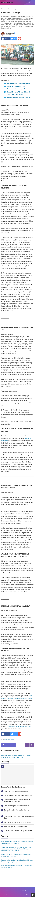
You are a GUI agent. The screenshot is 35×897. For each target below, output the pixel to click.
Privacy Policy (25, 895)
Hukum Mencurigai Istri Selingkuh (18, 83)
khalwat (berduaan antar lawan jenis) (19, 726)
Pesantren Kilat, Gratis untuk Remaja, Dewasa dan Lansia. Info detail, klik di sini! (16, 756)
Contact (23, 891)
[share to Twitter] (13, 38)
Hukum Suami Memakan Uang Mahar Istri (18, 831)
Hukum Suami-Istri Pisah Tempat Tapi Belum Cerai (19, 817)
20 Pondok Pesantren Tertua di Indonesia (17, 822)
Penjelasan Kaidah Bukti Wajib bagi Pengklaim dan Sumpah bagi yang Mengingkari (17, 861)
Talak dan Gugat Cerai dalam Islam (15, 826)
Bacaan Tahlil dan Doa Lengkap (13, 787)
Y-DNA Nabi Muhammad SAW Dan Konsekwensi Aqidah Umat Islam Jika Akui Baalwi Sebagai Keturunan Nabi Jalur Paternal (16, 849)
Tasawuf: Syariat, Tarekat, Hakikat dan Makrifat (16, 811)
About (6, 891)
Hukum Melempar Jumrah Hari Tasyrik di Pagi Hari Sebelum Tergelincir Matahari (17, 842)
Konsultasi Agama (9, 739)
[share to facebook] (5, 38)
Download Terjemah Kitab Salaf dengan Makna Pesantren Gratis (17, 800)
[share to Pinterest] (19, 38)
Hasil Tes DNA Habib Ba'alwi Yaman (16, 791)
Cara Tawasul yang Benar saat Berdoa (16, 806)
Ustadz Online (10, 33)
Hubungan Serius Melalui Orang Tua (19, 97)
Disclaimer (7, 895)
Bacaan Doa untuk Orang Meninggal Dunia (18, 795)
